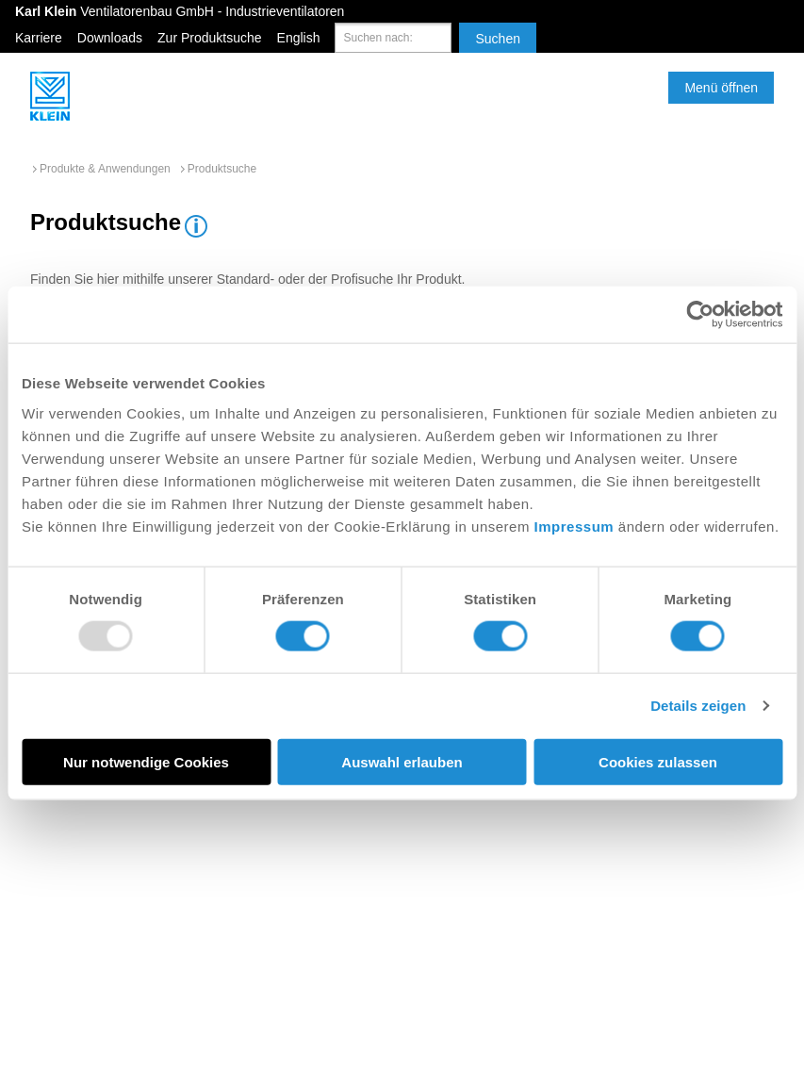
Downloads (109, 37)
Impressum (574, 526)
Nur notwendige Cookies (146, 761)
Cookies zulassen (658, 761)
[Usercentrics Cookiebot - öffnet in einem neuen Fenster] (699, 315)
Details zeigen (698, 706)
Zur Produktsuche (209, 37)
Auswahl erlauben (401, 761)
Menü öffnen (721, 87)
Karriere (38, 37)
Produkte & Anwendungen (105, 168)
